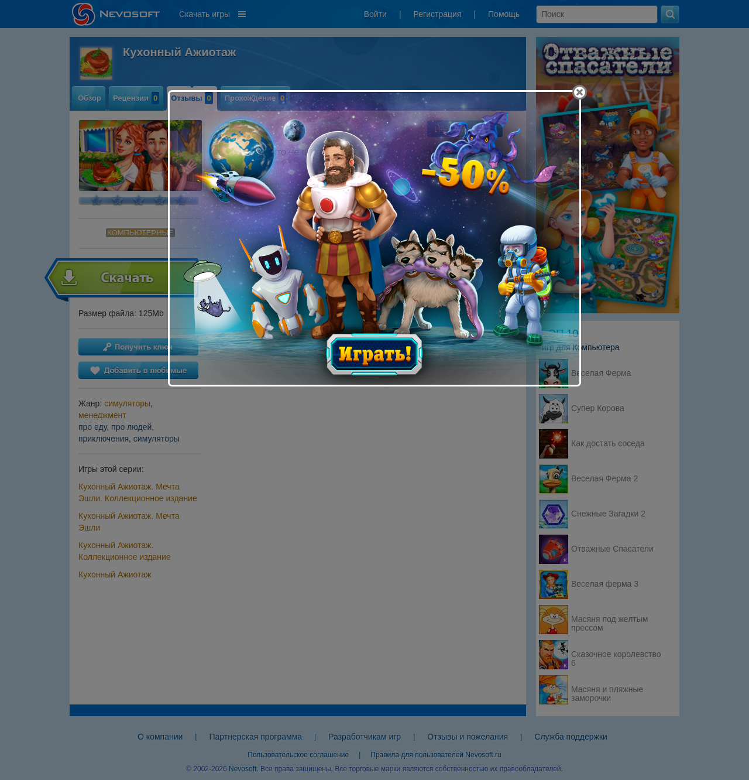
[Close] (579, 92)
